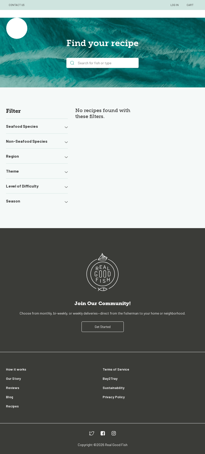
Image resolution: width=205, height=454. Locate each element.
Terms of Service (116, 369)
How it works (16, 369)
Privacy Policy (114, 397)
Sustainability (113, 388)
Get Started (103, 327)
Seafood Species (37, 126)
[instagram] (113, 433)
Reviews (12, 388)
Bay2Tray (110, 378)
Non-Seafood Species (37, 141)
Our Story (13, 378)
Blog (9, 397)
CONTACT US (17, 4)
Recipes (12, 406)
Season (37, 201)
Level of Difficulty (37, 186)
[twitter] (91, 433)
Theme (37, 171)
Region (37, 156)
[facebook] (102, 433)
